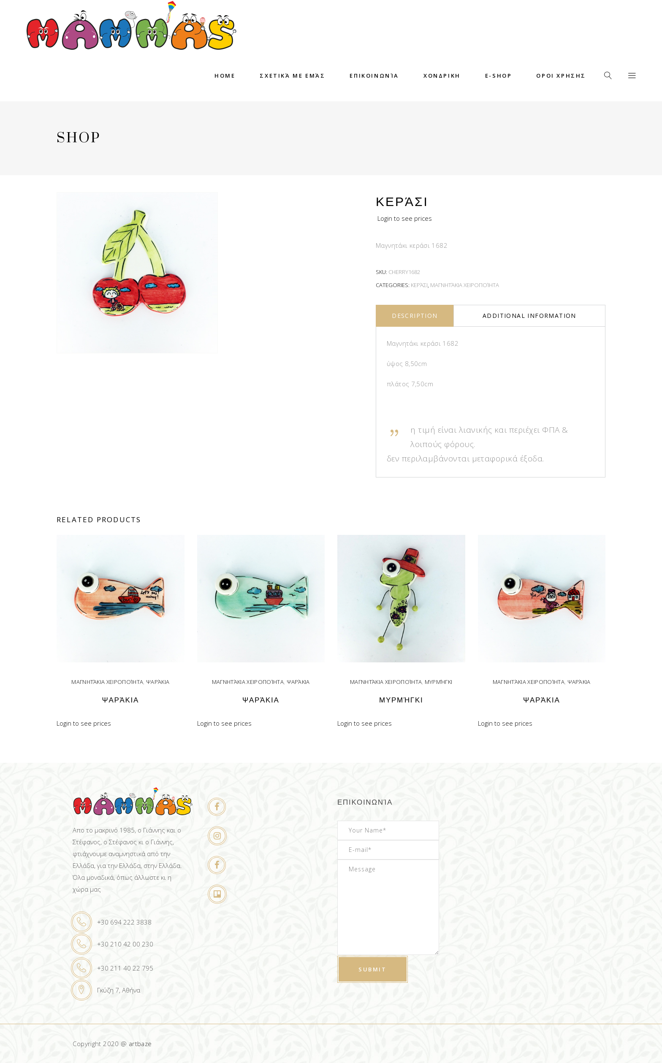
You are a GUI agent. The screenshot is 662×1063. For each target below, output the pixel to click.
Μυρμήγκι (439, 682)
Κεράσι (419, 285)
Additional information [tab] (529, 316)
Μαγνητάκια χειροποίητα (464, 285)
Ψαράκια (157, 682)
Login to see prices (404, 218)
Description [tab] (414, 316)
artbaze (140, 1043)
